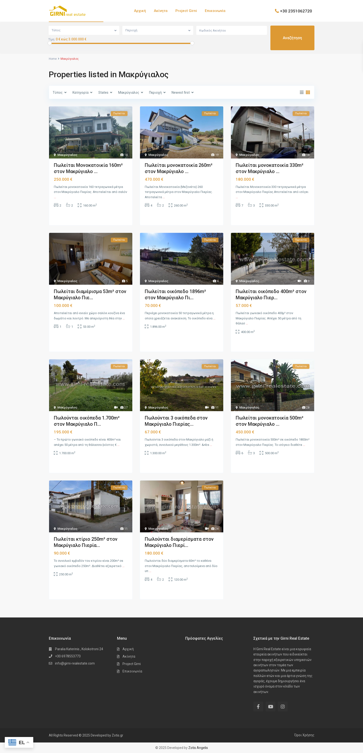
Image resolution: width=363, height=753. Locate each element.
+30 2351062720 (296, 10)
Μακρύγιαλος (67, 155)
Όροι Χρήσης (304, 735)
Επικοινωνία (215, 11)
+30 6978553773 (68, 656)
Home (53, 58)
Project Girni (186, 11)
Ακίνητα (161, 11)
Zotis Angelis (198, 748)
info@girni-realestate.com (75, 663)
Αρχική (140, 11)
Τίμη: (51, 39)
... (55, 197)
